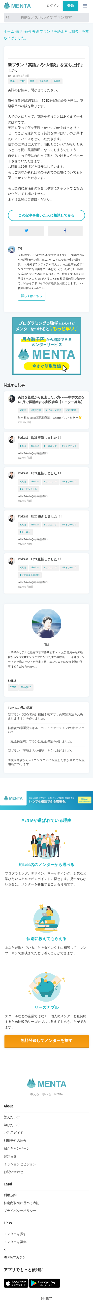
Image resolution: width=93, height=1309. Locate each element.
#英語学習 (36, 410)
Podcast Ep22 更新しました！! (39, 437)
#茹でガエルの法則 (29, 575)
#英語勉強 (71, 410)
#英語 (23, 410)
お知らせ (10, 1156)
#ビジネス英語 (53, 410)
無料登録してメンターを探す (47, 1041)
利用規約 (10, 1195)
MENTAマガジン (15, 1257)
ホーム (9, 31)
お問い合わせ (13, 1172)
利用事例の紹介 (15, 1140)
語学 (19, 31)
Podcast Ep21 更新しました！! (39, 473)
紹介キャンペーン (17, 1148)
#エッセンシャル (28, 489)
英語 (32, 81)
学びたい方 (12, 1125)
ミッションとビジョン (20, 1164)
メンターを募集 (15, 1242)
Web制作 (26, 687)
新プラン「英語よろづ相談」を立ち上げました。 (41, 750)
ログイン (53, 5)
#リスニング (50, 446)
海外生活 (44, 81)
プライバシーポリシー (20, 1211)
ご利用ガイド (13, 1133)
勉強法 (30, 31)
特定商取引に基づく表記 (21, 1203)
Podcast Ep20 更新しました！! (40, 516)
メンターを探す (15, 1234)
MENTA (48, 1298)
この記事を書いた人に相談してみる (46, 215)
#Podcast (35, 446)
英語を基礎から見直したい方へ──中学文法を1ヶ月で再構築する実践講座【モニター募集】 (51, 400)
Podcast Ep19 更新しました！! (39, 559)
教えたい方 (12, 1117)
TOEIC (22, 81)
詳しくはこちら (31, 296)
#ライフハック (69, 446)
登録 (70, 5)
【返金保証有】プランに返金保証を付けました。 (41, 741)
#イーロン (25, 532)
